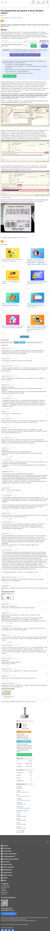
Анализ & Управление (10, 853)
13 (3, 497)
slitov (5, 586)
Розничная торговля (24, 792)
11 (2, 462)
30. (2, 683)
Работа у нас (5, 892)
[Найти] (47, 842)
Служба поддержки (9, 897)
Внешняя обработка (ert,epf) (23, 800)
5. (1, 385)
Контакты (4, 894)
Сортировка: (34, 342)
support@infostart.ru (7, 910)
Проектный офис (8, 867)
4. (1, 376)
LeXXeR (6, 398)
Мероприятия (7, 869)
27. (2, 658)
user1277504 (7, 658)
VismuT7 (6, 676)
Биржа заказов (7, 875)
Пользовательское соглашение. (9, 920)
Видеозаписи (7, 872)
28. (2, 668)
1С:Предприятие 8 (21, 804)
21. (2, 586)
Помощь (3, 890)
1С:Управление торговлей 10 (23, 808)
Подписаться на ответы (7, 342)
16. (2, 522)
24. (3, 626)
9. (1, 427)
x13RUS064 (7, 488)
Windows (19, 812)
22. (2, 604)
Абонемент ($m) (21, 832)
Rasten (5, 348)
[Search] (25, 842)
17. (2, 533)
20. (3, 471)
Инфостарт (24, 237)
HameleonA (7, 366)
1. (1, 348)
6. (2, 398)
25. (2, 635)
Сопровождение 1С (9, 856)
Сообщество (5, 885)
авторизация (32, 701)
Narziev (6, 448)
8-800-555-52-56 (6, 908)
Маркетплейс (7, 864)
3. (1, 366)
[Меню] (2, 2)
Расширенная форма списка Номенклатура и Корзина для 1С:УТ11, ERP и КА (35, 305)
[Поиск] (5, 2)
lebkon (5, 411)
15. (2, 513)
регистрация (24, 701)
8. (1, 418)
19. (2, 577)
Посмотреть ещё (24, 336)
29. (2, 676)
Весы (18, 792)
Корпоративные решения (11, 859)
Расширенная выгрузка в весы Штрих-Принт (22, 11)
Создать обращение (8, 913)
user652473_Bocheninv (10, 577)
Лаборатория (7, 851)
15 (3, 524)
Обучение (6, 861)
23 (3, 628)
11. (2, 448)
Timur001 (6, 376)
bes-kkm (6, 613)
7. (1, 411)
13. (2, 488)
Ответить (7, 355)
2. (1, 358)
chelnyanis (7, 513)
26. (3, 645)
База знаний (7, 848)
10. (2, 437)
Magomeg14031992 (9, 683)
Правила (3, 889)
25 (3, 647)
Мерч (5, 880)
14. (2, 495)
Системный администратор (23, 796)
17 (3, 552)
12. (2, 459)
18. (2, 550)
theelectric (7, 471)
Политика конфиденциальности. (27, 920)
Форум (5, 877)
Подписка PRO (5, 887)
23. (2, 613)
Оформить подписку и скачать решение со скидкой (25, 54)
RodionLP (6, 533)
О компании (4, 883)
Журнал (5, 845)
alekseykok (6, 385)
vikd (5, 427)
